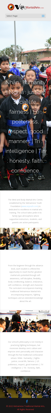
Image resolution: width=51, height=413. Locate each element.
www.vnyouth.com (30, 207)
